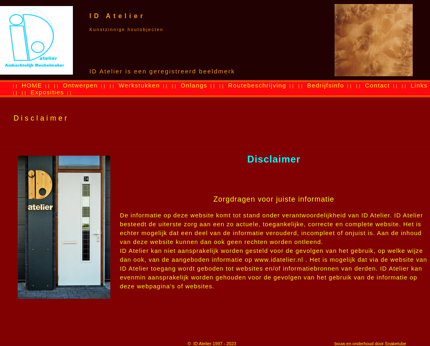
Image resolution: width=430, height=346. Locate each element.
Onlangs (194, 85)
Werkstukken (139, 85)
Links (419, 85)
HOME (32, 85)
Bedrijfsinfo (325, 85)
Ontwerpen (80, 85)
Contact (377, 85)
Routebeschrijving (257, 85)
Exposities (47, 92)
